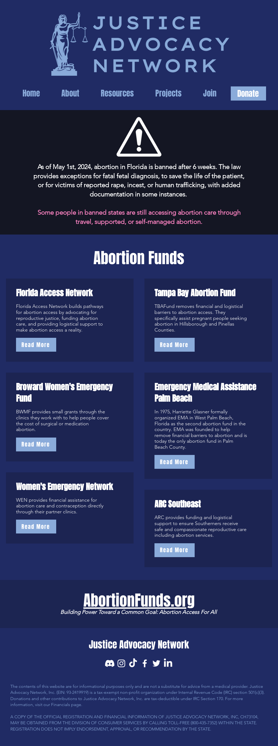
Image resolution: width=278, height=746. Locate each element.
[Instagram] (121, 663)
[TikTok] (133, 663)
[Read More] (36, 345)
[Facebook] (145, 663)
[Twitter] (156, 663)
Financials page (66, 704)
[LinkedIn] (168, 663)
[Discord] (110, 663)
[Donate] (248, 93)
